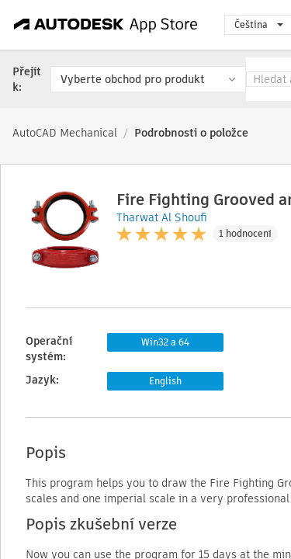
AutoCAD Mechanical (64, 133)
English (165, 380)
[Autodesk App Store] (105, 24)
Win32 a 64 (165, 342)
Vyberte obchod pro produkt (133, 79)
